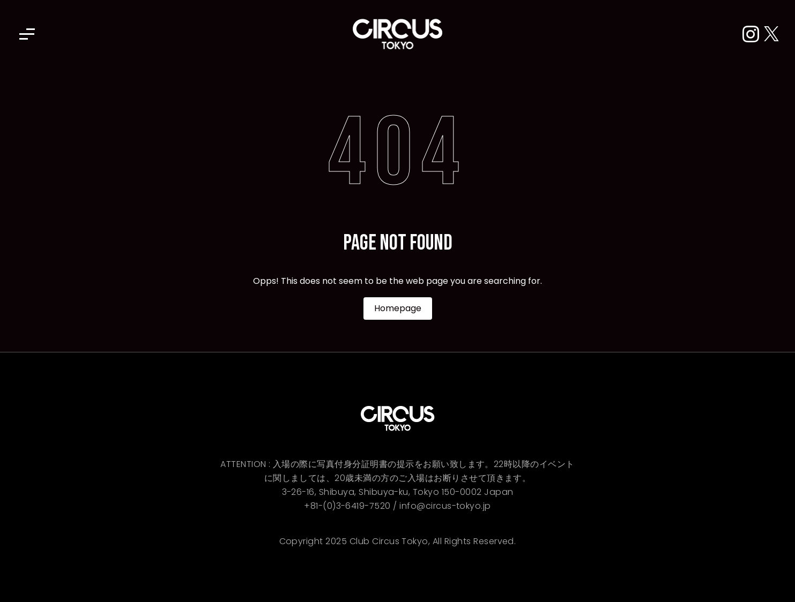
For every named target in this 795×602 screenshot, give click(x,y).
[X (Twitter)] (771, 34)
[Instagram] (753, 34)
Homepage (397, 308)
